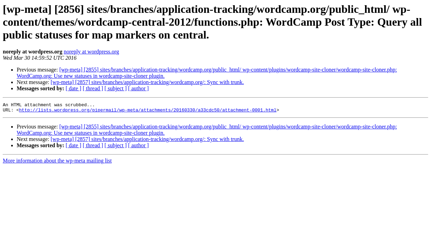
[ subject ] (116, 88)
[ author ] (138, 88)
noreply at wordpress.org (91, 52)
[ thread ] (93, 88)
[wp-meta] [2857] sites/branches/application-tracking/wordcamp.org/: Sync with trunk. (147, 82)
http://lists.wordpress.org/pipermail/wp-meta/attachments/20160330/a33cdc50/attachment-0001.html (147, 112)
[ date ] (73, 88)
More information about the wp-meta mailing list (57, 163)
